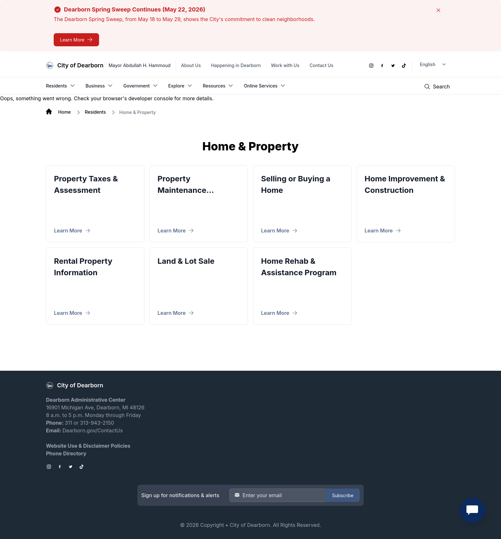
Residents (60, 85)
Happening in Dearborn (236, 65)
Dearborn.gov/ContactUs (92, 430)
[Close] (438, 10)
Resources (218, 85)
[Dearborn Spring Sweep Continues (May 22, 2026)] (76, 39)
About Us (191, 65)
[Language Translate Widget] (433, 64)
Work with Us (285, 65)
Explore (180, 85)
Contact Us (321, 65)
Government (140, 85)
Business (99, 85)
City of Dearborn (250, 525)
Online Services (265, 85)
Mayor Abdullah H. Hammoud (140, 65)
